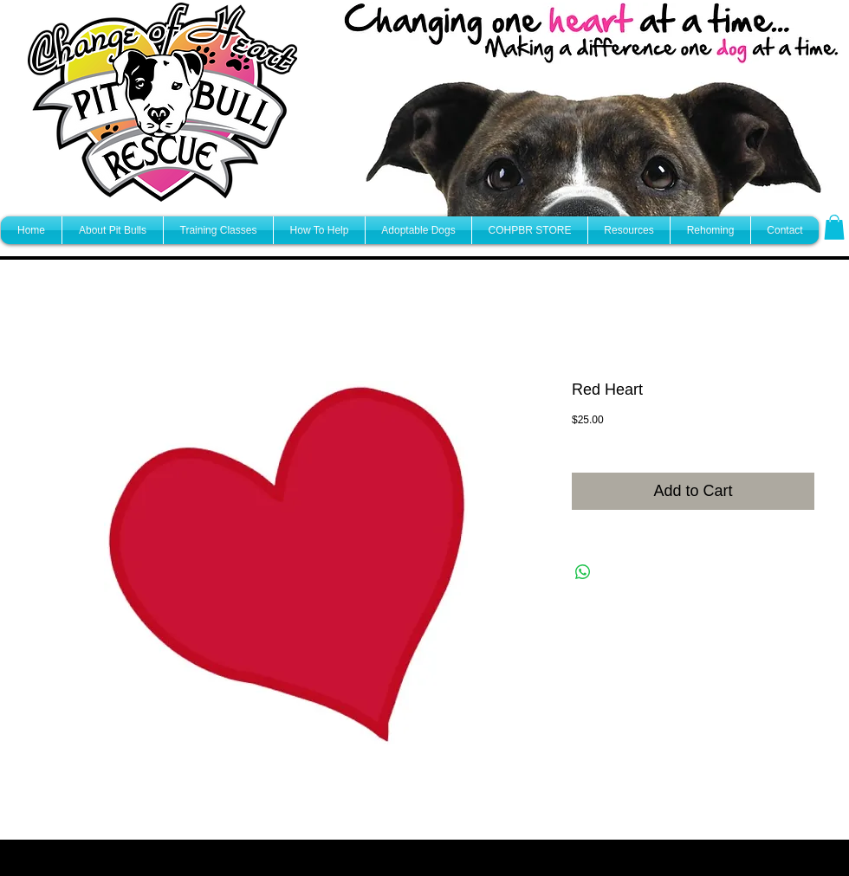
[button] (834, 227)
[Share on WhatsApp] (583, 572)
